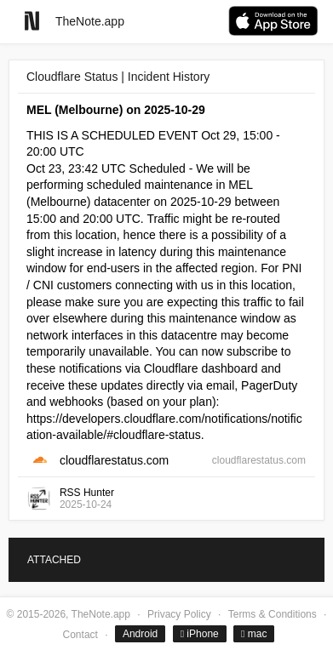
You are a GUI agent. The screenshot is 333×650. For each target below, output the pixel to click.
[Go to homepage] (32, 21)
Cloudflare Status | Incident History (118, 76)
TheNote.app (89, 21)
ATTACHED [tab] (54, 560)
